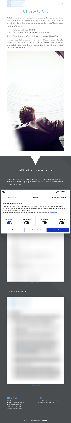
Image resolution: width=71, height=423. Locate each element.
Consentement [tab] (12, 197)
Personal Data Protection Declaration (48, 401)
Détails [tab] (35, 197)
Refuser (13, 230)
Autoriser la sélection (35, 230)
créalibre (45, 420)
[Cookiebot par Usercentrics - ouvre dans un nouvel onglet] (57, 192)
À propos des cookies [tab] (59, 197)
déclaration (53, 212)
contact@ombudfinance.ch (44, 182)
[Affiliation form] (35, 283)
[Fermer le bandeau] (68, 192)
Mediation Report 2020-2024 (46, 402)
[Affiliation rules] (35, 385)
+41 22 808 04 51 (16, 406)
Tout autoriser (58, 230)
